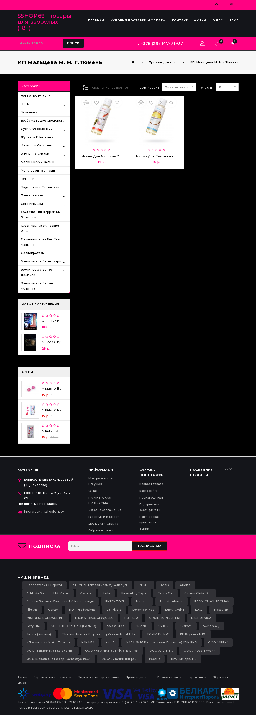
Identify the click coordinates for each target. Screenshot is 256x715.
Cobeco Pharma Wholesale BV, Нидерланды (60, 601)
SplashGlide (116, 626)
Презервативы (32, 195)
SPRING (141, 626)
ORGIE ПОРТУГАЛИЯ (164, 618)
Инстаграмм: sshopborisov (44, 511)
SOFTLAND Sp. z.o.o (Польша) (73, 626)
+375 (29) (160, 43)
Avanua (86, 593)
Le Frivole (114, 609)
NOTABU (131, 618)
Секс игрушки (32, 203)
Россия (154, 659)
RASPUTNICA (201, 618)
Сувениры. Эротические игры (40, 228)
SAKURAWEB (56, 702)
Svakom (186, 626)
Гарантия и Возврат (103, 516)
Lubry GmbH (174, 609)
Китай (110, 642)
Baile (106, 593)
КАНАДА (88, 642)
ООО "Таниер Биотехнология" (50, 650)
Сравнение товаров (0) (110, 87)
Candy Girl (165, 593)
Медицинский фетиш (37, 162)
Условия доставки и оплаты (138, 20)
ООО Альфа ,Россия (199, 650)
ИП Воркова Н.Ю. (193, 634)
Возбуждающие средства (41, 120)
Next (231, 469)
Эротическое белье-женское (37, 272)
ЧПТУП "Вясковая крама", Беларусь (100, 585)
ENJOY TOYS (114, 601)
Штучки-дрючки (184, 659)
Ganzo (53, 609)
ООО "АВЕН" (218, 642)
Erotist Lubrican (172, 601)
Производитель (162, 62)
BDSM (25, 104)
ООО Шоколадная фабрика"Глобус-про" (58, 659)
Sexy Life (33, 626)
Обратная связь (100, 530)
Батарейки (29, 112)
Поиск (73, 43)
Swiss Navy (211, 626)
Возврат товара (151, 484)
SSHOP (163, 626)
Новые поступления (36, 95)
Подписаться (150, 546)
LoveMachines (143, 609)
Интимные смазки (35, 154)
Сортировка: (150, 87)
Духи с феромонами (37, 129)
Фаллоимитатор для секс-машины (42, 242)
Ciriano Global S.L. (197, 593)
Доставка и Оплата (103, 523)
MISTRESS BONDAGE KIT (45, 618)
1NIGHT (144, 585)
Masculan (221, 609)
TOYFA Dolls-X (158, 634)
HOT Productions (82, 609)
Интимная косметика (37, 145)
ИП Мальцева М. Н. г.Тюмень (214, 62)
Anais (165, 585)
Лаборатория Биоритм (44, 585)
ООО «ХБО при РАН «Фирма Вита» (111, 650)
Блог (234, 20)
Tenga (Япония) (39, 634)
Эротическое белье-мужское (37, 286)
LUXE (199, 609)
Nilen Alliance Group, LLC (94, 618)
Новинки (27, 178)
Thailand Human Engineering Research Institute (99, 634)
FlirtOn (32, 609)
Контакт (180, 20)
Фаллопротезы (32, 253)
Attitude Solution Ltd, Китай (48, 593)
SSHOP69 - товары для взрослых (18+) (44, 22)
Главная (96, 20)
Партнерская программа (53, 677)
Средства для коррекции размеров (41, 214)
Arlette (185, 585)
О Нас (217, 20)
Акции (200, 20)
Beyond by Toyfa (134, 593)
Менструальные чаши (38, 170)
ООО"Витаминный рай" (119, 659)
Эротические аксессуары (41, 261)
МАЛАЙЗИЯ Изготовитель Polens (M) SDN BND (161, 642)
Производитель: (151, 497)
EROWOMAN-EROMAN (211, 601)
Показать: (200, 87)
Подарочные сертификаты (42, 187)
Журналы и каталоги (37, 137)
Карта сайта (148, 490)
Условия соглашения (104, 510)
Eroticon (142, 601)
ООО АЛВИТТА (161, 650)
